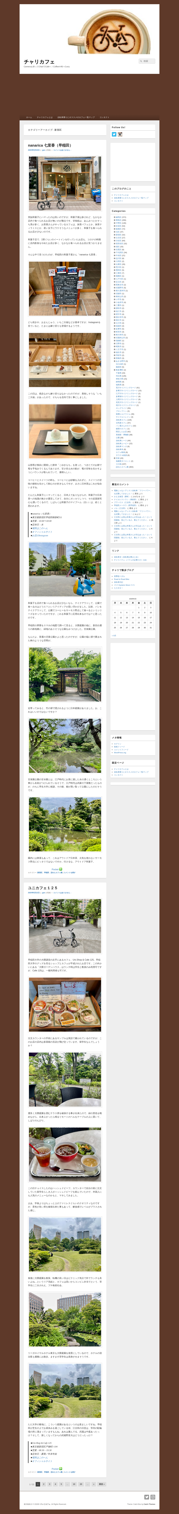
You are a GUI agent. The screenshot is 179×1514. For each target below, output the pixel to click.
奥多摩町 (119, 370)
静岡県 (118, 382)
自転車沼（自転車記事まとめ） (126, 557)
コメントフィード (121, 750)
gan (43, 150)
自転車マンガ (121, 446)
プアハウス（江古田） (123, 502)
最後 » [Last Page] (102, 1484)
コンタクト (104, 117)
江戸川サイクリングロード (127, 393)
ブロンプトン (121, 411)
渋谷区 (118, 241)
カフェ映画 (120, 452)
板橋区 (118, 229)
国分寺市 (119, 317)
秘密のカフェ (121, 429)
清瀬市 (118, 293)
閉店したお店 (121, 432)
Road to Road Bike (121, 579)
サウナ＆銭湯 (121, 455)
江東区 (118, 273)
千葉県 (118, 373)
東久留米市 (120, 291)
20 (81, 1484)
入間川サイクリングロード (127, 399)
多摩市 (118, 329)
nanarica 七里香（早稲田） (50, 145)
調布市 (118, 308)
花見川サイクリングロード (127, 402)
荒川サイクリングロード (126, 388)
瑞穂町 (118, 341)
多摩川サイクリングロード (127, 391)
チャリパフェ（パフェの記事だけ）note (130, 560)
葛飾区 (118, 276)
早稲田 (46, 873)
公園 (118, 438)
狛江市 (118, 311)
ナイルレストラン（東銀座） (126, 499)
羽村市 (118, 355)
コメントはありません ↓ (62, 150)
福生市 (118, 352)
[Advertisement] (89, 93)
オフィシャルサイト (42, 532)
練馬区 (118, 217)
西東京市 (119, 285)
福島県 (118, 385)
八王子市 (119, 349)
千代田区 (119, 252)
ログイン (117, 744)
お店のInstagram (40, 535)
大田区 (118, 261)
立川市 (118, 323)
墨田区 (118, 270)
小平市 (118, 299)
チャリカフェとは (45, 117)
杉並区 (118, 226)
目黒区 (118, 250)
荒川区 (118, 267)
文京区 (118, 238)
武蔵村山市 (120, 338)
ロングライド (121, 408)
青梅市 (118, 358)
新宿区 (39, 873)
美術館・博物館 (122, 435)
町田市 (118, 332)
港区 (118, 247)
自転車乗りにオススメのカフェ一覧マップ (76, 117)
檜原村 (118, 367)
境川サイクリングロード (126, 405)
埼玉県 (118, 376)
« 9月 (114, 636)
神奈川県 (119, 379)
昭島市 (118, 346)
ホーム (29, 117)
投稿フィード (119, 747)
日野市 (118, 343)
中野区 (118, 223)
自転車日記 (118, 582)
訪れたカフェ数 (57, 873)
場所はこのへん (40, 528)
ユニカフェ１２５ (43, 888)
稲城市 (118, 326)
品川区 (118, 258)
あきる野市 (120, 361)
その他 (118, 464)
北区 (118, 232)
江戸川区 (119, 279)
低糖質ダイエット (123, 461)
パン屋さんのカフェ (124, 426)
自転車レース (121, 441)
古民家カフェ (121, 423)
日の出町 (119, 364)
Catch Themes (149, 1504)
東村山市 (119, 296)
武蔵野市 (119, 288)
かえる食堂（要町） (122, 496)
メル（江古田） (120, 508)
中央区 (118, 255)
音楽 (118, 458)
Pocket (55, 869)
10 (74, 1484)
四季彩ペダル (119, 576)
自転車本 (119, 449)
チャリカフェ (39, 62)
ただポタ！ (118, 588)
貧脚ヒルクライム (123, 414)
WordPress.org (120, 753)
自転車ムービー (122, 443)
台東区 (118, 264)
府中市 (118, 314)
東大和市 (119, 335)
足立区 (118, 282)
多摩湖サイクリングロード (127, 396)
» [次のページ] (93, 1484)
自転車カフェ (121, 420)
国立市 (118, 320)
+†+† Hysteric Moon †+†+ (124, 585)
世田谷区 (119, 244)
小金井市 (119, 302)
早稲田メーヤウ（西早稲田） (126, 505)
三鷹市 (118, 305)
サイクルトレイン (123, 417)
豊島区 (118, 220)
